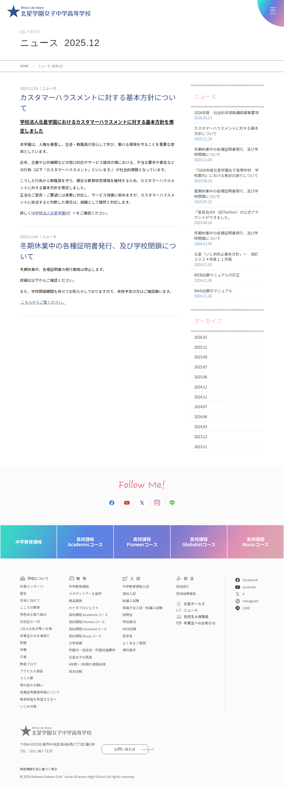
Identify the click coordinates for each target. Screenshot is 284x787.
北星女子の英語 (80, 657)
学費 (23, 649)
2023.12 (200, 436)
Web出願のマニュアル (227, 293)
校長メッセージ (31, 586)
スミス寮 (26, 678)
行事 (23, 656)
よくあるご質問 (134, 643)
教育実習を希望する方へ (38, 699)
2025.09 (200, 357)
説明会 (127, 614)
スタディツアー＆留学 (85, 593)
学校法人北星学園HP (53, 213)
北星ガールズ (194, 603)
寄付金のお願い (31, 685)
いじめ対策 (28, 706)
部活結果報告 (186, 593)
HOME (24, 66)
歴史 (23, 593)
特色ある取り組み (33, 614)
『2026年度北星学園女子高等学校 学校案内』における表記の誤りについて (227, 175)
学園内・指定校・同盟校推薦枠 (92, 650)
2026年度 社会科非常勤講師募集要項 (227, 115)
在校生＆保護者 (196, 616)
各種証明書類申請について (40, 692)
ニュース (191, 610)
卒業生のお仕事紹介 (35, 635)
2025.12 (200, 347)
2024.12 (200, 387)
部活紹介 (182, 586)
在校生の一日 (30, 621)
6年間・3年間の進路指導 (87, 664)
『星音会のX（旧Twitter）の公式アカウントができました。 (227, 217)
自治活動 (75, 671)
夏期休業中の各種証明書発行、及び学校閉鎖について (227, 196)
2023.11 (200, 446)
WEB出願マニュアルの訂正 (227, 277)
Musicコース (256, 542)
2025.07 (200, 367)
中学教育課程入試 (135, 586)
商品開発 (75, 600)
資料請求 (129, 650)
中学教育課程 (28, 542)
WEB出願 (129, 628)
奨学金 (127, 636)
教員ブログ (28, 664)
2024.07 (200, 406)
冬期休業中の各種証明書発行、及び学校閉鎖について (227, 154)
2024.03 (200, 426)
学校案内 (129, 621)
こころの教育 (30, 607)
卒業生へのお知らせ (200, 623)
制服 (23, 642)
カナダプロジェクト (84, 607)
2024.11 (200, 396)
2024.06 (200, 416)
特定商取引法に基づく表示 (38, 769)
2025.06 (200, 377)
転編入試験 (130, 600)
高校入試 (129, 593)
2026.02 (200, 337)
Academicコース (85, 542)
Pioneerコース (142, 542)
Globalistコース (198, 542)
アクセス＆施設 (31, 671)
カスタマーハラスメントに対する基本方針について (227, 133)
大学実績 (75, 643)
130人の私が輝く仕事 (36, 628)
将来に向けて (30, 600)
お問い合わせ (125, 749)
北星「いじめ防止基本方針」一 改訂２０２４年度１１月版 (227, 259)
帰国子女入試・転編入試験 (142, 607)
